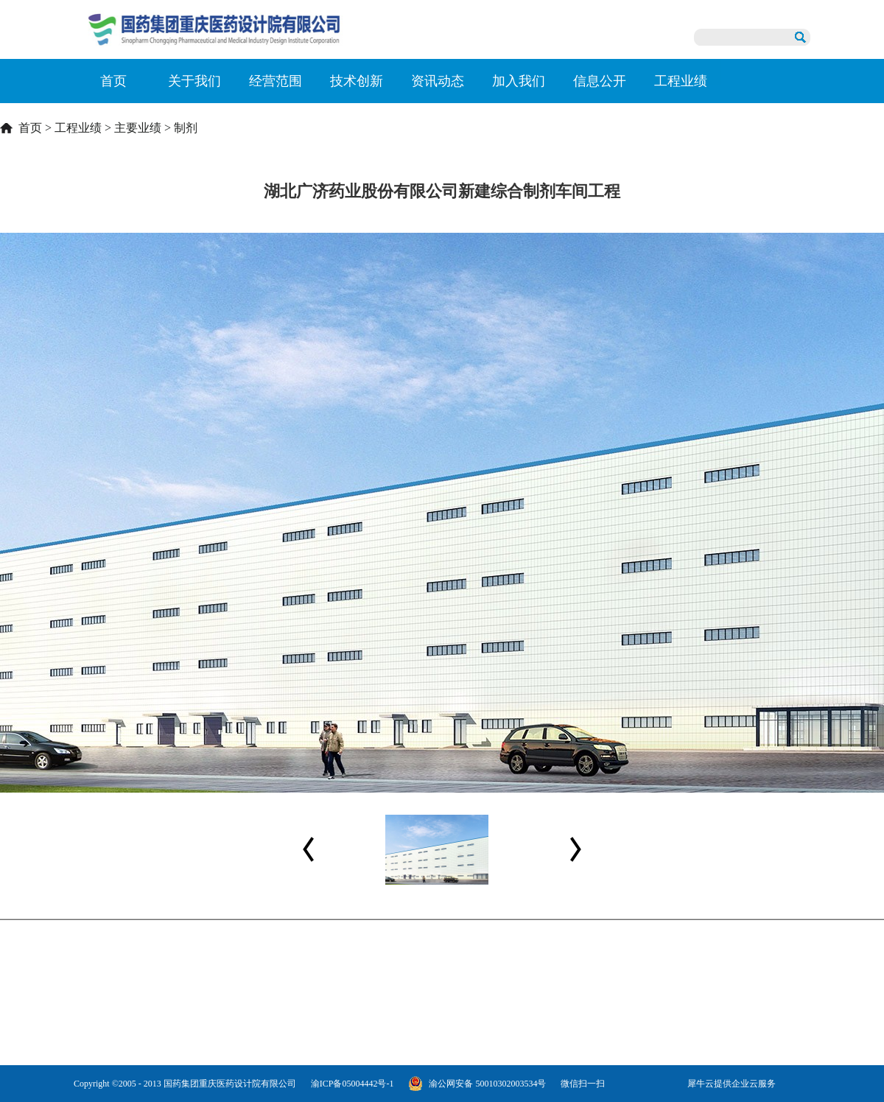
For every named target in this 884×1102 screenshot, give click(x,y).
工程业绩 (78, 128)
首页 (113, 81)
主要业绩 (137, 128)
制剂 (185, 128)
